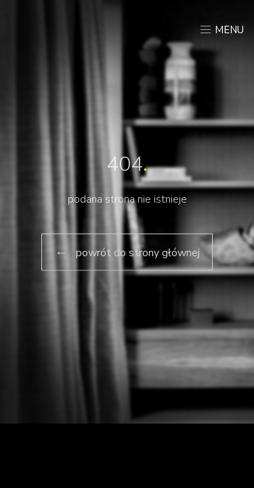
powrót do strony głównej (127, 252)
